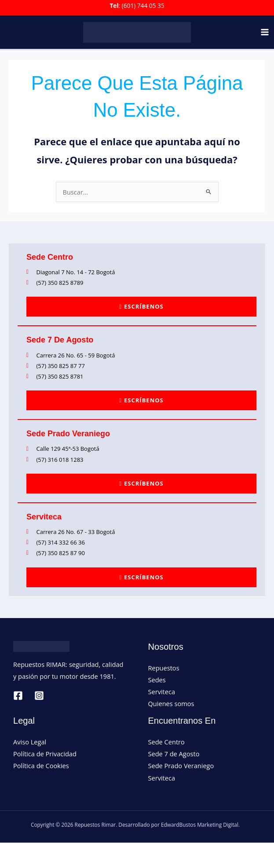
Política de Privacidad (45, 754)
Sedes (157, 680)
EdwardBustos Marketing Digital (199, 824)
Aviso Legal (29, 742)
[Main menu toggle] (265, 32)
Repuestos (163, 668)
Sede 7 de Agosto (174, 754)
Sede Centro (166, 742)
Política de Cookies (41, 766)
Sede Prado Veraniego (181, 766)
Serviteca (161, 692)
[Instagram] (39, 696)
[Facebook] (18, 696)
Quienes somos (171, 703)
